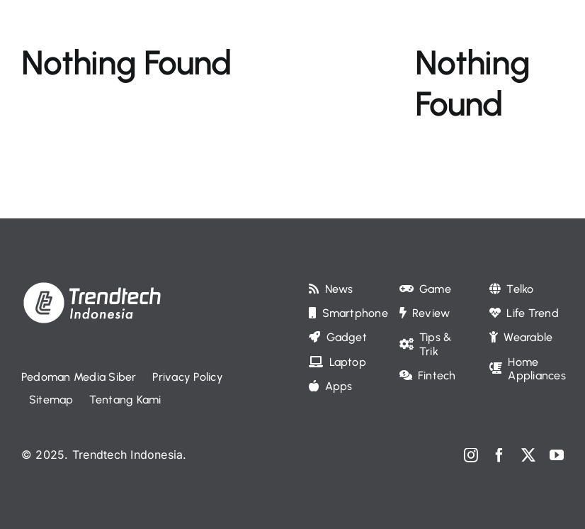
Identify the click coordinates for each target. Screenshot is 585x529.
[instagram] (471, 455)
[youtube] (557, 455)
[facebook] (499, 455)
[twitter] (528, 455)
